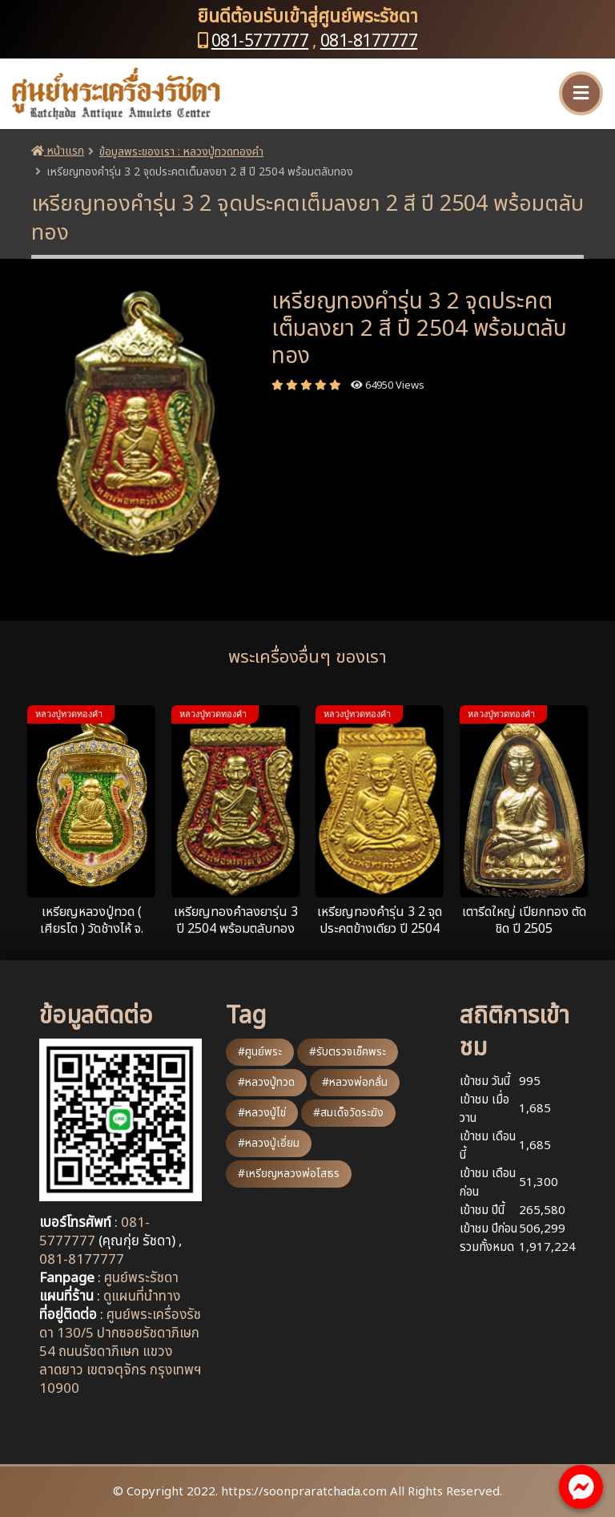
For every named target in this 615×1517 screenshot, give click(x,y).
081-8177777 (369, 41)
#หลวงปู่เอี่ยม (268, 1143)
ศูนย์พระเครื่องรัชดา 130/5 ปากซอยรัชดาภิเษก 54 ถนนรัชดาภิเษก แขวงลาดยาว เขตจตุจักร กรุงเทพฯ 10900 (120, 1352)
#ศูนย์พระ (260, 1051)
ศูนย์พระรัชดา (141, 1278)
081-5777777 (260, 41)
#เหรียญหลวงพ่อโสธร (289, 1173)
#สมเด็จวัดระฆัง (348, 1112)
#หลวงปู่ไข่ (262, 1112)
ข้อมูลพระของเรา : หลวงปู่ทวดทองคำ (181, 151)
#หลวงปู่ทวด (266, 1082)
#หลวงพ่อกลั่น (355, 1082)
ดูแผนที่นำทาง (141, 1296)
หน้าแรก (57, 151)
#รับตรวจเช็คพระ (347, 1051)
